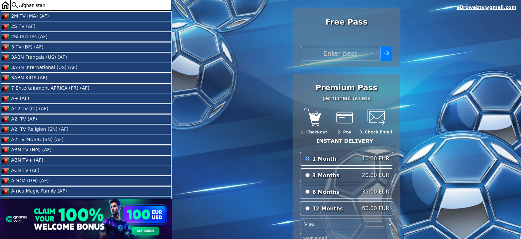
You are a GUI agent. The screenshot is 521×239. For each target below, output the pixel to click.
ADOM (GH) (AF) (25, 181)
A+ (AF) (15, 99)
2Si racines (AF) (25, 37)
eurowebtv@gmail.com (486, 7)
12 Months (327, 208)
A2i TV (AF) (19, 119)
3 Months (326, 175)
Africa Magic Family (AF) (34, 191)
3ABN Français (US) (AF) (34, 57)
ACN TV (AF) (21, 171)
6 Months (326, 192)
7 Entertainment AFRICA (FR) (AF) (45, 88)
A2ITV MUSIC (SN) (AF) (33, 140)
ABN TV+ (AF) (22, 160)
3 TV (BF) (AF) (23, 47)
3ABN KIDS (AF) (24, 78)
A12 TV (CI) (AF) (25, 109)
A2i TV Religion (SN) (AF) (35, 129)
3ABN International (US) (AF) (39, 68)
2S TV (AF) (19, 27)
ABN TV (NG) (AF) (27, 150)
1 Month (324, 159)
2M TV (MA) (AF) (25, 16)
